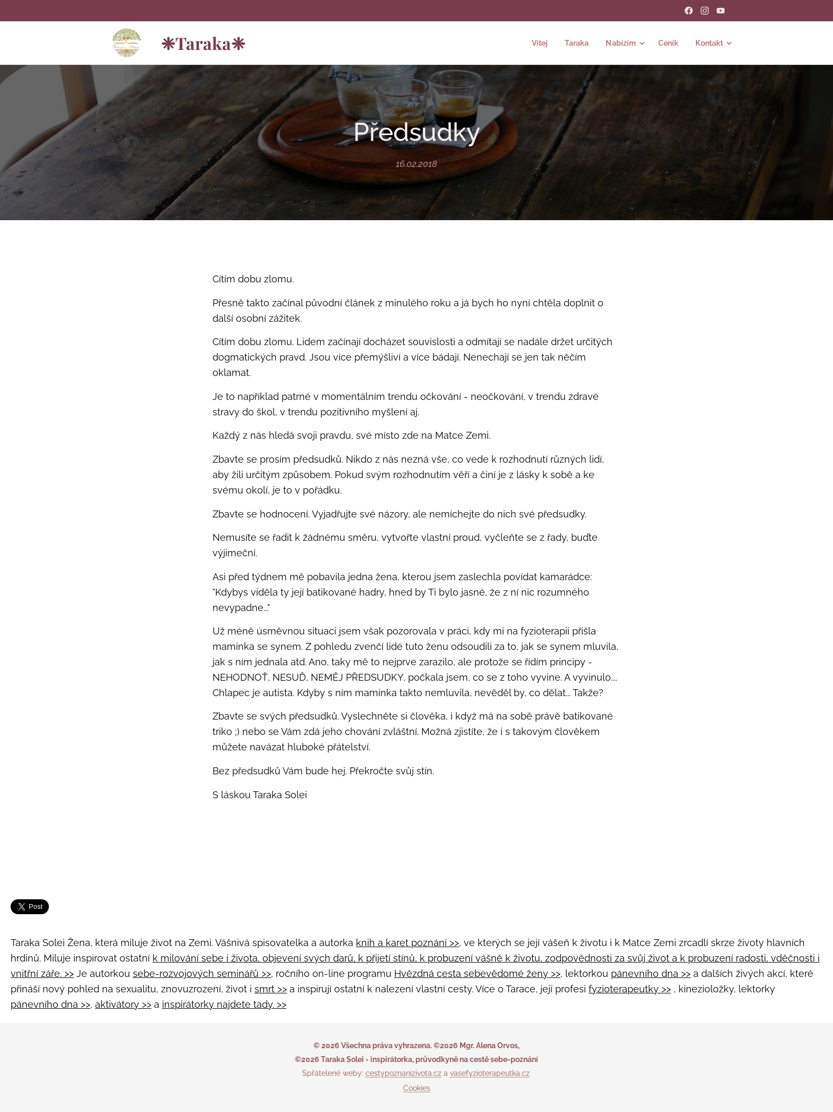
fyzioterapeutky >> (630, 988)
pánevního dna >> (651, 973)
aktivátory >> (123, 1004)
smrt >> (270, 988)
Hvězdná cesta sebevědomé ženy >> (477, 973)
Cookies (416, 1088)
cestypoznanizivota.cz (403, 1073)
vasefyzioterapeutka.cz (490, 1073)
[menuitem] (533, 43)
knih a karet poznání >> (407, 942)
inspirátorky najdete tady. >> (224, 1004)
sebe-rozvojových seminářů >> (202, 973)
